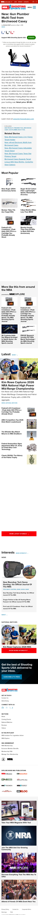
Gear (18, 589)
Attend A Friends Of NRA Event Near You (18, 901)
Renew (20, 2)
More (13, 355)
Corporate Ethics (26, 909)
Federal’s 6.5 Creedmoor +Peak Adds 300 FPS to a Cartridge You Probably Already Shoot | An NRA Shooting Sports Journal (9, 315)
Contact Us (5, 698)
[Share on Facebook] (3, 31)
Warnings (4, 912)
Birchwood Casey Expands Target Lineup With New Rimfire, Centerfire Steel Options (19, 162)
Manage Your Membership (10, 754)
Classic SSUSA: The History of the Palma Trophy (12, 456)
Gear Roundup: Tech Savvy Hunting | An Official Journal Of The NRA (17, 584)
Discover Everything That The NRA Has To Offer (19, 875)
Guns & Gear (25, 589)
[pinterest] (12, 31)
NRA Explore (6, 738)
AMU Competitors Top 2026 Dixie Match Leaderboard (12, 421)
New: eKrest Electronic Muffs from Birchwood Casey (18, 144)
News (3, 27)
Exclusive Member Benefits (10, 748)
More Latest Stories (22, 534)
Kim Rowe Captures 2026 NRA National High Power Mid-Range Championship (18, 385)
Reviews (4, 725)
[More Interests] (27, 553)
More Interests (21, 553)
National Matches (11, 403)
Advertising (5, 701)
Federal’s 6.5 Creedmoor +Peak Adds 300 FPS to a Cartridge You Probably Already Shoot (11, 411)
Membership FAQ (7, 751)
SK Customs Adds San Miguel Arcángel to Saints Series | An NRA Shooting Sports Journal (9, 339)
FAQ (11, 912)
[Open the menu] (34, 7)
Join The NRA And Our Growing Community (15, 848)
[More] (17, 355)
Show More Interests (22, 650)
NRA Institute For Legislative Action (13, 735)
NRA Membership (7, 746)
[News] (6, 615)
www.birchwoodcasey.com (23, 119)
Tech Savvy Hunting (9, 589)
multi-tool (21, 130)
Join (15, 2)
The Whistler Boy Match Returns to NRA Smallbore (12, 433)
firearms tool (18, 128)
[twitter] (8, 31)
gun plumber (13, 130)
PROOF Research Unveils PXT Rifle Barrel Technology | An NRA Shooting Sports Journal (28, 339)
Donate (26, 2)
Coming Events (6, 719)
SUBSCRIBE (12, 677)
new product (9, 128)
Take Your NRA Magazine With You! (16, 822)
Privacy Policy (5, 909)
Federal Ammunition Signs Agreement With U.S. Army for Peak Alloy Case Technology (12, 446)
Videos (4, 728)
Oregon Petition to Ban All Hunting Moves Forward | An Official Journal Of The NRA (17, 601)
